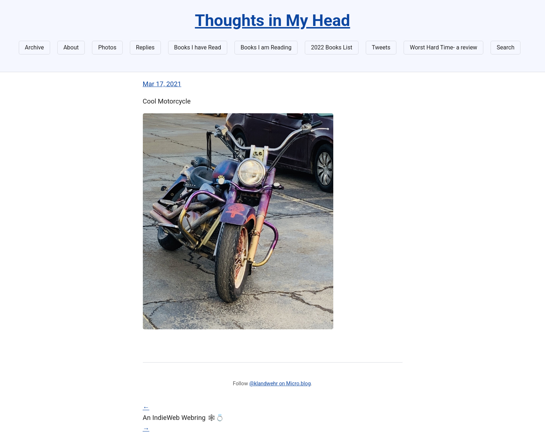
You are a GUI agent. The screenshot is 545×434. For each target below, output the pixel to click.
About (71, 47)
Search (505, 47)
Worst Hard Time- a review (443, 47)
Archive (34, 47)
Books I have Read (197, 47)
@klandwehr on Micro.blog (280, 384)
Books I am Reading (266, 47)
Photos (107, 47)
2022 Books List (331, 47)
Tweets (381, 47)
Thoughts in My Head (272, 20)
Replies (145, 47)
